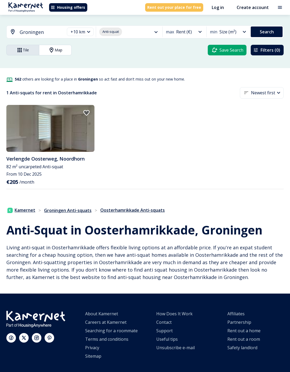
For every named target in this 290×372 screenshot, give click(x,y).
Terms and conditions (106, 339)
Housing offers (68, 7)
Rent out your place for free (174, 7)
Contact (164, 322)
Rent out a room (243, 339)
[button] (80, 31)
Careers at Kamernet (106, 322)
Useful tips (167, 339)
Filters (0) (266, 50)
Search (267, 32)
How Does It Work (174, 314)
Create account (253, 7)
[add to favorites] (86, 113)
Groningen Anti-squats (68, 210)
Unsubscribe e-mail (175, 348)
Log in (218, 7)
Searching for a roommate (111, 331)
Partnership (239, 322)
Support (164, 331)
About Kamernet (101, 314)
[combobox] (32, 32)
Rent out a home (244, 331)
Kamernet (21, 210)
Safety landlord (242, 348)
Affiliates (236, 314)
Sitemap (93, 356)
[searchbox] (40, 32)
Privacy (92, 348)
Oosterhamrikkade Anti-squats (132, 210)
